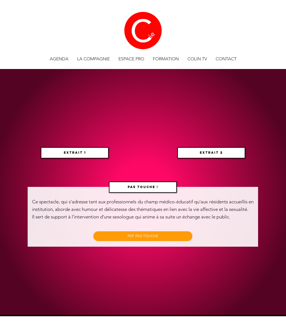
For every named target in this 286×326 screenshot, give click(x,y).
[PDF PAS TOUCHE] (142, 236)
